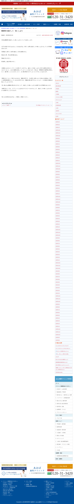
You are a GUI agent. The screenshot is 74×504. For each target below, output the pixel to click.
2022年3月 (58, 254)
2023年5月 (58, 215)
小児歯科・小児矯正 (61, 432)
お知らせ (57, 83)
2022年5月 (58, 248)
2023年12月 (58, 196)
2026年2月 (58, 124)
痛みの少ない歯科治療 (62, 400)
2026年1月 (58, 127)
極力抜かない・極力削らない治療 (64, 394)
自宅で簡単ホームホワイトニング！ (62, 364)
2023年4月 (58, 218)
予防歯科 (57, 88)
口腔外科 (57, 110)
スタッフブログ (59, 113)
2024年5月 (58, 182)
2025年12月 (58, 130)
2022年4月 (58, 251)
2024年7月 (58, 177)
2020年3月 (58, 320)
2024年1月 (58, 193)
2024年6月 (58, 179)
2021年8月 (58, 273)
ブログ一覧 (59, 418)
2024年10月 (58, 168)
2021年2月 (58, 290)
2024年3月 (58, 188)
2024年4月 (58, 185)
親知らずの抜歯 (60, 435)
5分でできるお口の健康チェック (62, 359)
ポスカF (57, 356)
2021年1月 (58, 293)
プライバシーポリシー (62, 412)
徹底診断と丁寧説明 (61, 392)
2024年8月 (58, 174)
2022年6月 (58, 246)
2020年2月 (58, 323)
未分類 (51, 35)
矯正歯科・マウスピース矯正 (63, 444)
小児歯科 (57, 94)
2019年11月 (58, 331)
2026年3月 (58, 121)
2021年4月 (58, 284)
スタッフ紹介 (36, 25)
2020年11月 (58, 298)
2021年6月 (58, 279)
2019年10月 (58, 334)
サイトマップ (69, 486)
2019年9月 (58, 337)
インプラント (60, 447)
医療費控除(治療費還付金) (62, 455)
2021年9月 (58, 271)
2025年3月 (58, 154)
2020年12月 (58, 295)
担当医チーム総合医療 (23, 25)
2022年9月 (58, 237)
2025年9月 (58, 138)
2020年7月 (58, 309)
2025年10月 (58, 135)
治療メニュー (47, 25)
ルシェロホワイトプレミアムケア (62, 345)
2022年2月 (58, 257)
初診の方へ (69, 484)
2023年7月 (58, 210)
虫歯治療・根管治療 (61, 429)
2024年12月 (58, 163)
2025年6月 (58, 146)
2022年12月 (58, 229)
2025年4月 (58, 152)
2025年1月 (58, 160)
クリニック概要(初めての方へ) (10, 25)
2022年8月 (58, 240)
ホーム (3, 25)
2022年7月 (58, 243)
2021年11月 (58, 265)
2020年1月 (58, 326)
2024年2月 (58, 190)
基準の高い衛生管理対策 (62, 403)
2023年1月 (58, 226)
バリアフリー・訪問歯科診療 (63, 397)
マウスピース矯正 (59, 96)
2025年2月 (58, 157)
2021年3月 (58, 287)
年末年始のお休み (59, 372)
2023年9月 (58, 204)
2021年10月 (58, 268)
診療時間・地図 (68, 25)
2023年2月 (58, 224)
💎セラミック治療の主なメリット (62, 351)
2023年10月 (58, 201)
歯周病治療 (59, 426)
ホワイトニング (59, 99)
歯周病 (57, 91)
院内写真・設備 (60, 406)
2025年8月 (58, 141)
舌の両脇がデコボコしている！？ (43, 105)
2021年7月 (58, 276)
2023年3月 (58, 221)
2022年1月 (58, 259)
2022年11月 (58, 232)
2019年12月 (58, 329)
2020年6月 (58, 312)
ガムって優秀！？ (7, 105)
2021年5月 (58, 282)
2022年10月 (58, 235)
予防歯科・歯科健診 (61, 423)
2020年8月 (58, 306)
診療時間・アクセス (61, 409)
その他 (57, 107)
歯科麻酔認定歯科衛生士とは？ (62, 362)
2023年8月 (58, 207)
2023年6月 (58, 212)
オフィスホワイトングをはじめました (63, 348)
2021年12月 (58, 262)
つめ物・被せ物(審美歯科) (62, 441)
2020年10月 (58, 301)
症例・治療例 (59, 458)
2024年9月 (58, 171)
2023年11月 (58, 199)
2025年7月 (58, 143)
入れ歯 (57, 102)
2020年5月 (58, 315)
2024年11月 (58, 166)
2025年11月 (58, 132)
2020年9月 (58, 304)
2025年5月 (58, 149)
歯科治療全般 (45, 35)
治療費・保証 (57, 25)
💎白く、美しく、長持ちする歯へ (62, 353)
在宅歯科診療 (58, 105)
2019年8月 (58, 340)
